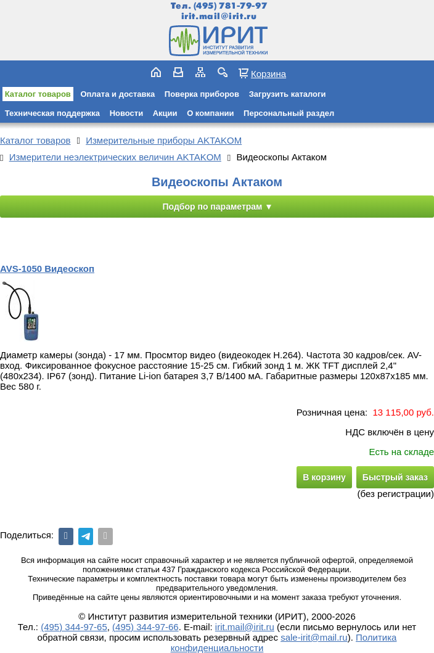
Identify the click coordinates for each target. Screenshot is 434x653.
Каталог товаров (38, 94)
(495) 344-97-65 (74, 627)
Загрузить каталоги (287, 94)
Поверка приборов (202, 94)
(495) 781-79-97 (230, 5)
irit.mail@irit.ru (219, 16)
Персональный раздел (289, 113)
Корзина (268, 73)
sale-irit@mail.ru (314, 637)
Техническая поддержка (52, 113)
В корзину (324, 477)
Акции (165, 113)
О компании (210, 113)
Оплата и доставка (117, 94)
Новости (127, 113)
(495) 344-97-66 (145, 627)
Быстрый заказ (395, 477)
